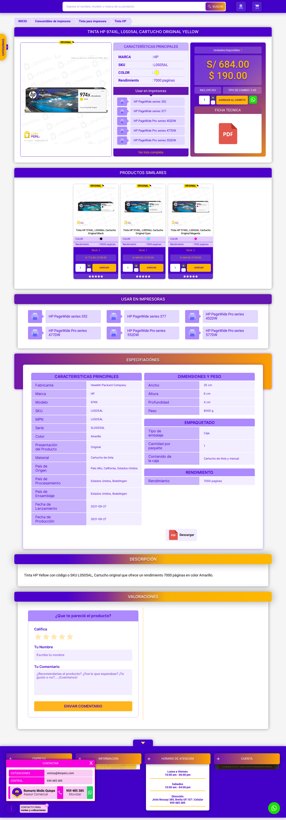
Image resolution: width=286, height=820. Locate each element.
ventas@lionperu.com (60, 772)
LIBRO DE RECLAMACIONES (109, 793)
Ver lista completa (151, 152)
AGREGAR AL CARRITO (231, 100)
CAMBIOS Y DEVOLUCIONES (109, 774)
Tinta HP (120, 21)
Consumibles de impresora (53, 21)
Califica (40, 629)
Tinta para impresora (92, 21)
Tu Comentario (47, 667)
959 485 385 (54, 779)
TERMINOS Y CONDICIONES (110, 803)
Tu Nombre (43, 647)
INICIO (22, 21)
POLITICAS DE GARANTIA (110, 783)
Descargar (181, 535)
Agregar (104, 267)
